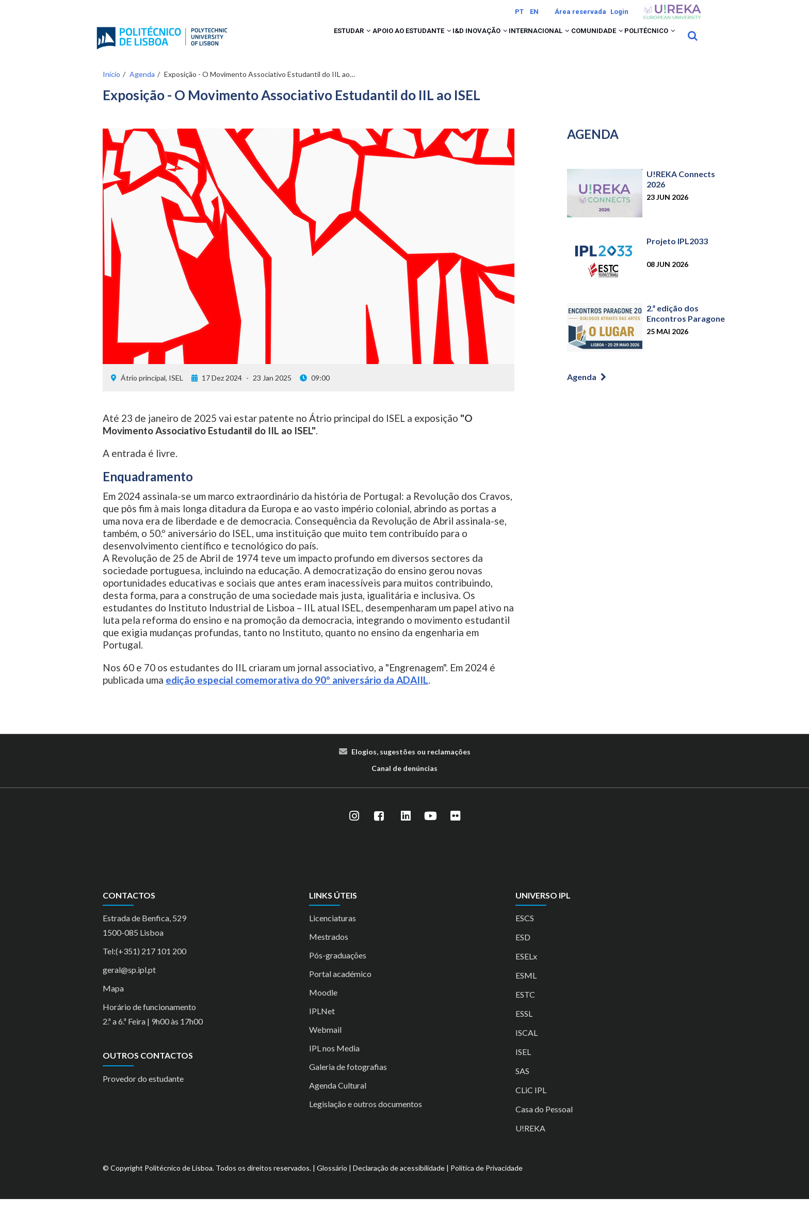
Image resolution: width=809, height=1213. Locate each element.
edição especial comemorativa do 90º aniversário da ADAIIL (297, 693)
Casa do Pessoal (544, 1123)
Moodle (323, 1006)
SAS (522, 1085)
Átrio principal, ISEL (152, 391)
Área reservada (580, 11)
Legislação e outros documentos (365, 1118)
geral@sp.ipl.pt (129, 983)
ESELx (526, 970)
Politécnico (643, 42)
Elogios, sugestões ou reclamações (411, 765)
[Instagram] (354, 829)
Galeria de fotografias (348, 1080)
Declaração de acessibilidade (399, 1181)
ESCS (524, 932)
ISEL (523, 1065)
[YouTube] (430, 829)
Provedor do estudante (143, 1092)
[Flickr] (455, 829)
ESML (526, 989)
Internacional (506, 42)
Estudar (280, 42)
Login (619, 11)
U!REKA (530, 1142)
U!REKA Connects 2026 (680, 193)
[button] (298, 42)
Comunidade (577, 42)
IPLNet (322, 1025)
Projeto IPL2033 (677, 255)
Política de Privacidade (486, 1181)
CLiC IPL (530, 1104)
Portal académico (340, 988)
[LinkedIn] (405, 829)
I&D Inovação (435, 42)
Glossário (332, 1181)
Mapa (113, 1002)
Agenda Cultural (337, 1099)
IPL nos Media (334, 1062)
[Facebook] (378, 829)
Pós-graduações (337, 969)
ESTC (525, 1008)
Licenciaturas (332, 932)
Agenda (142, 87)
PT (519, 11)
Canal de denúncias (404, 781)
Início (111, 87)
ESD (522, 951)
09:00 (315, 391)
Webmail (325, 1043)
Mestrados (328, 950)
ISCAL (526, 1046)
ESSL (523, 1027)
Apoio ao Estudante (353, 42)
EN (534, 11)
